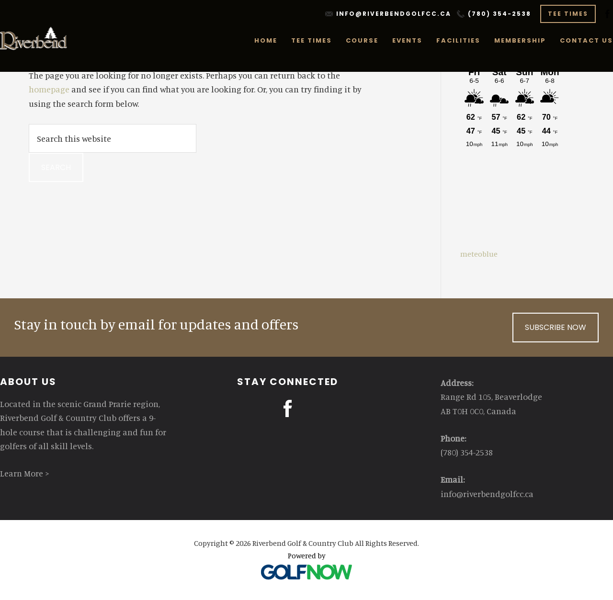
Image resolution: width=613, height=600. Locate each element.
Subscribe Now (555, 327)
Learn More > (24, 473)
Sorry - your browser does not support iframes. (512, 143)
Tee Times (568, 14)
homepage (49, 89)
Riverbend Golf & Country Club (34, 38)
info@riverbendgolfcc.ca (393, 14)
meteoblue (479, 254)
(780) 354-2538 (499, 14)
